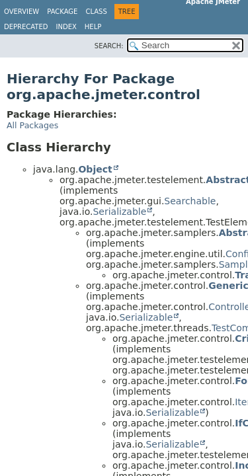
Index (66, 26)
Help (93, 26)
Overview (21, 11)
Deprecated (26, 26)
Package (62, 11)
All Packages (32, 125)
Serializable (119, 211)
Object (95, 169)
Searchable (190, 201)
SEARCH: (109, 46)
